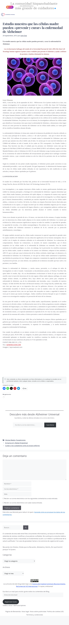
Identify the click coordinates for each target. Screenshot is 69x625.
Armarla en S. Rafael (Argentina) (16, 443)
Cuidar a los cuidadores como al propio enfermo (22, 446)
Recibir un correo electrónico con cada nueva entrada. (23, 503)
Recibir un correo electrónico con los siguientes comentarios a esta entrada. (31, 498)
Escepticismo (21, 440)
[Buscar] (25, 527)
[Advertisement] (16, 362)
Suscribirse (50, 425)
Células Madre (10, 440)
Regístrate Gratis (11, 602)
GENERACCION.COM (13, 345)
